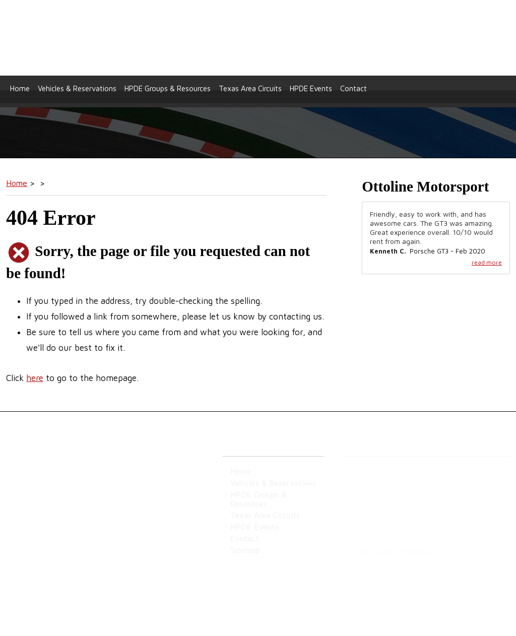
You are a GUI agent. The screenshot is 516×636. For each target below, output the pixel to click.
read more (487, 262)
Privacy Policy (62, 523)
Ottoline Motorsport (258, 38)
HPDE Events (311, 88)
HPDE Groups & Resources (167, 88)
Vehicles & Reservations (77, 88)
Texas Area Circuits (250, 88)
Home (20, 88)
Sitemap (19, 523)
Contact (353, 88)
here (34, 378)
